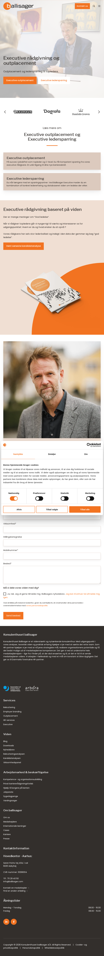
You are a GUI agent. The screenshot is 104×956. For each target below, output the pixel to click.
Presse (6, 838)
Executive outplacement (20, 80)
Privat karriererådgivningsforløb (18, 783)
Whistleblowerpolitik (54, 948)
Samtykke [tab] (18, 454)
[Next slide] (99, 112)
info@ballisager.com (13, 881)
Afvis (19, 509)
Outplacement (10, 715)
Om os (6, 817)
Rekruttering (9, 707)
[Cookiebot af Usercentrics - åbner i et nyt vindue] (89, 445)
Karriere (7, 834)
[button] (99, 6)
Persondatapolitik (31, 948)
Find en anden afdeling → (15, 890)
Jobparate (8, 792)
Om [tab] (86, 454)
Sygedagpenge (10, 796)
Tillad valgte (52, 509)
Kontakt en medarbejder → (16, 887)
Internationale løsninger (14, 826)
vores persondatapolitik (37, 605)
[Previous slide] (5, 112)
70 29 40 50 (13, 878)
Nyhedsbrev (9, 749)
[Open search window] (94, 6)
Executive (8, 724)
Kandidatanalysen (12, 758)
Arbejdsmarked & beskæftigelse (25, 772)
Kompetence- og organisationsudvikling (22, 779)
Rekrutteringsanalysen (14, 754)
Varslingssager (10, 800)
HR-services (9, 720)
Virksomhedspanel (12, 762)
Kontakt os (82, 6)
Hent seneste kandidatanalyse (23, 246)
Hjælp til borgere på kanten (16, 788)
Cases (6, 830)
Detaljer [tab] (52, 454)
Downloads (8, 745)
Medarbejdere (10, 821)
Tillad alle (85, 509)
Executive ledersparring (54, 80)
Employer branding (12, 711)
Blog (5, 741)
